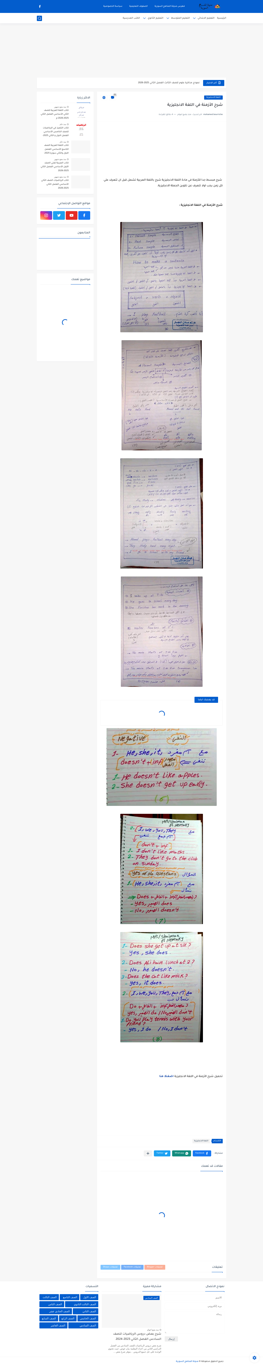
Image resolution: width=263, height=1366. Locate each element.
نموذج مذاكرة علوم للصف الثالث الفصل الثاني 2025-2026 (169, 83)
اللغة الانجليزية (213, 97)
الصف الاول (89, 1297)
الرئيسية (221, 18)
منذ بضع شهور (60, 107)
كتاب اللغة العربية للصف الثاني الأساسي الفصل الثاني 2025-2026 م (55, 114)
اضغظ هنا (166, 1076)
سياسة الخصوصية (112, 6)
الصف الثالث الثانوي (85, 1304)
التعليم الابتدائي (206, 18)
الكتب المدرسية (131, 18)
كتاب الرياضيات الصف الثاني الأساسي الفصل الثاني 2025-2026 (55, 184)
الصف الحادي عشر (59, 1311)
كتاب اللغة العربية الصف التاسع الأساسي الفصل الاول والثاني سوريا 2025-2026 (56, 149)
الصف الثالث (50, 1297)
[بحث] (39, 18)
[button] (202, 1153)
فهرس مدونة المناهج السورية (170, 6)
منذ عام (63, 124)
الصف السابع (49, 1318)
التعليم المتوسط (180, 18)
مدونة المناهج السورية (187, 1361)
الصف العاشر (58, 1325)
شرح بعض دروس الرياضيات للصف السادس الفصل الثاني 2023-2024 (137, 1337)
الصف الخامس (88, 1318)
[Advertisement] (131, 51)
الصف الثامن (55, 1304)
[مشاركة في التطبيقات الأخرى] (148, 1153)
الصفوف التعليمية (138, 6)
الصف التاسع (70, 1297)
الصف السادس (88, 1325)
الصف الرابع (67, 1318)
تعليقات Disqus (110, 1267)
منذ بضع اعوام (153, 1330)
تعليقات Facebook (132, 1267)
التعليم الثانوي (155, 18)
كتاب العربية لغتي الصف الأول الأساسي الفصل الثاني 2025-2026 (55, 167)
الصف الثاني (89, 1311)
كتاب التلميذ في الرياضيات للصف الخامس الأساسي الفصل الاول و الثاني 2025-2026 (56, 132)
